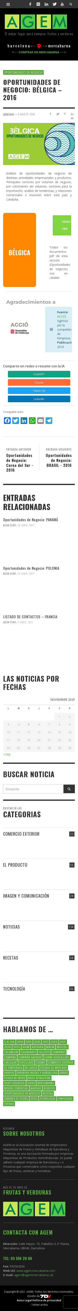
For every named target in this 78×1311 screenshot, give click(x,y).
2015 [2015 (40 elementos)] (29, 1041)
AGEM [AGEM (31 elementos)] (25, 1047)
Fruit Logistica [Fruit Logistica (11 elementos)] (14, 1083)
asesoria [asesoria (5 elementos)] (38, 1047)
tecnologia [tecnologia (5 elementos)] (47, 1098)
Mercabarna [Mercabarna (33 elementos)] (45, 1083)
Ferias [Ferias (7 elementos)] (64, 1072)
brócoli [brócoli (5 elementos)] (62, 1047)
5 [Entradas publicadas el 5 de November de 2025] (29, 724)
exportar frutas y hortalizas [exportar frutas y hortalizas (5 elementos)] (37, 1072)
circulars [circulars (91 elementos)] (26, 1062)
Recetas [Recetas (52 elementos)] (48, 1093)
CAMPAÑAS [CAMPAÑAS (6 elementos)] (59, 1052)
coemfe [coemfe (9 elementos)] (41, 1062)
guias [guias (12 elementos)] (31, 1083)
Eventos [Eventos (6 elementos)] (9, 1072)
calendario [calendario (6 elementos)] (28, 1052)
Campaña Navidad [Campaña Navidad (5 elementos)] (30, 1057)
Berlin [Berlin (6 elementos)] (50, 1047)
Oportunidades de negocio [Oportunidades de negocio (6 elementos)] (22, 1093)
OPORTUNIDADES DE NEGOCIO (23, 72)
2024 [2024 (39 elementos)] (7, 1047)
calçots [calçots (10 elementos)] (44, 1052)
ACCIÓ (61, 316)
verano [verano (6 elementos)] (9, 1103)
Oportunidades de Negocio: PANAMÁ (30, 519)
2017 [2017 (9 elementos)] (45, 1041)
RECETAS (10, 957)
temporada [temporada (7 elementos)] (65, 1098)
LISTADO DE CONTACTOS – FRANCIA (30, 616)
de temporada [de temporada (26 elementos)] (13, 1067)
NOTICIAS (11, 926)
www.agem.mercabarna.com (35, 1271)
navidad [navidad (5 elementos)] (36, 1088)
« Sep (6, 754)
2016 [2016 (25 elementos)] (37, 1041)
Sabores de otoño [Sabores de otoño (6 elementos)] (16, 1098)
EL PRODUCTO (15, 864)
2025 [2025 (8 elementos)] (16, 1047)
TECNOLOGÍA (14, 988)
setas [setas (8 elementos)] (34, 1098)
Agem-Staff (9, 525)
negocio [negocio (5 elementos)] (49, 1088)
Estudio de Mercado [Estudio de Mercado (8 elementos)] (53, 1067)
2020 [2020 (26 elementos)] (54, 1041)
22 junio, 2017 (26, 525)
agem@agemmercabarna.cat (33, 1275)
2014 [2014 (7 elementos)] (20, 1041)
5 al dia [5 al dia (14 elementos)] (9, 1041)
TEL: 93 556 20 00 (17, 1258)
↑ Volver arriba (39, 1304)
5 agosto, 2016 (26, 114)
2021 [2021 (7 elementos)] (63, 1041)
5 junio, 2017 (25, 622)
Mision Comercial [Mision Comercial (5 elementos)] (16, 1088)
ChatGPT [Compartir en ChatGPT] (39, 374)
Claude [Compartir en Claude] (39, 382)
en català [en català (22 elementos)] (31, 1067)
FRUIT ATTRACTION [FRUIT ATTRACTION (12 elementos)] (39, 1078)
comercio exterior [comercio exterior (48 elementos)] (60, 1062)
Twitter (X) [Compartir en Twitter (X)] (39, 391)
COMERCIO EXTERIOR (21, 833)
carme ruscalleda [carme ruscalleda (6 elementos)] (56, 1057)
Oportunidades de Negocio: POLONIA (31, 568)
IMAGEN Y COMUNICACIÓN (26, 895)
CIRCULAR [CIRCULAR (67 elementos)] (10, 1062)
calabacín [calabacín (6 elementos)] (11, 1052)
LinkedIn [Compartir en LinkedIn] (39, 399)
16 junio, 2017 (26, 573)
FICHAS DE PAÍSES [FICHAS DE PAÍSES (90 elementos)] (15, 1078)
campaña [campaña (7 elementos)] (10, 1057)
